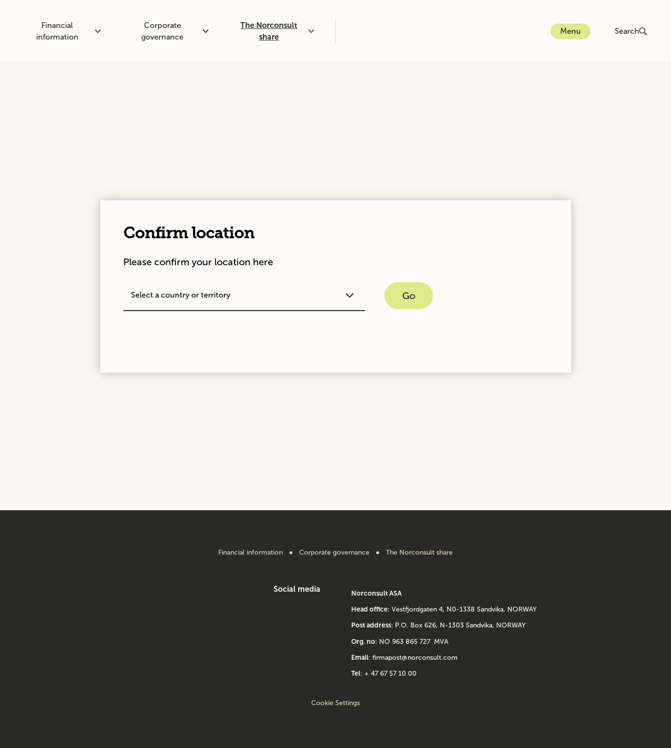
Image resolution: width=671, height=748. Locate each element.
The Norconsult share (277, 31)
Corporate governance (175, 31)
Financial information (68, 31)
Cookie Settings (335, 703)
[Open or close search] (632, 31)
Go (408, 295)
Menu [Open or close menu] (570, 31)
